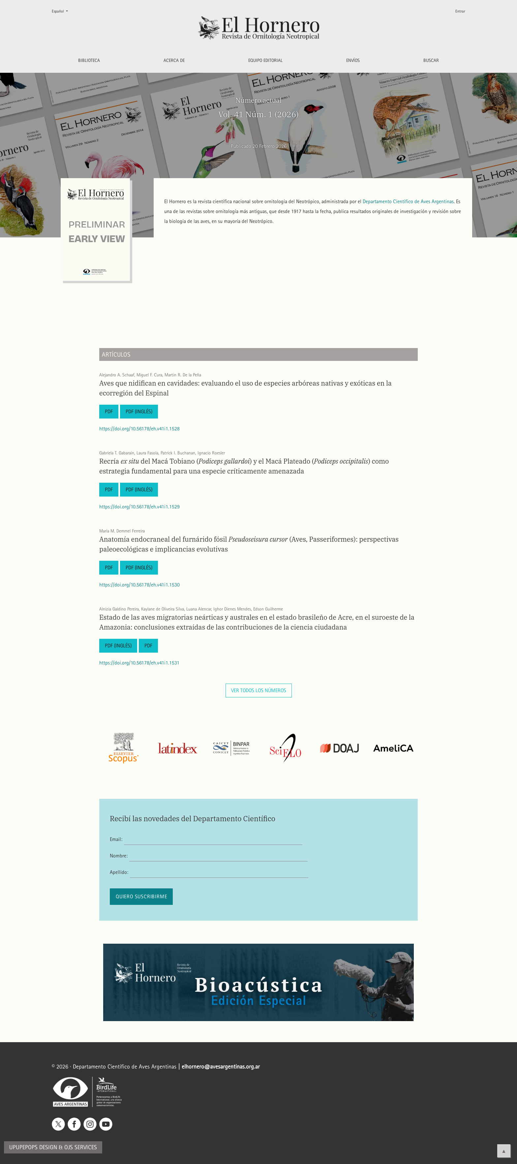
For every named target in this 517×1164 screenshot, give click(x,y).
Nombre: (119, 856)
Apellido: (119, 872)
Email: (116, 839)
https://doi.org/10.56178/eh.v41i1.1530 (139, 585)
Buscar (431, 60)
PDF (109, 411)
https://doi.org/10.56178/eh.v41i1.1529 (139, 506)
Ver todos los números (258, 690)
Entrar (460, 11)
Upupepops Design (33, 1147)
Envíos (353, 60)
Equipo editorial (265, 60)
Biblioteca (89, 60)
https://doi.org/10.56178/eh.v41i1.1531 (139, 663)
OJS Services (80, 1147)
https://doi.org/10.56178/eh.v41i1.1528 (139, 428)
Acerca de (174, 60)
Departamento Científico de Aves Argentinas (408, 201)
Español (62, 11)
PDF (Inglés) (139, 411)
